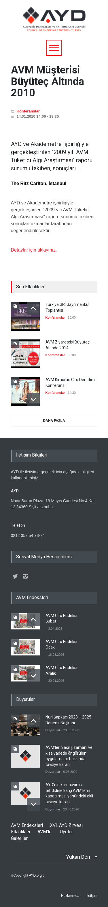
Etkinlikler (21, 831)
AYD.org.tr (37, 875)
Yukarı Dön (78, 857)
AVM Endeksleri (27, 825)
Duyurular (53, 730)
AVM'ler (45, 831)
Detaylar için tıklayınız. (34, 249)
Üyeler (66, 831)
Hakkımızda (70, 896)
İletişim (91, 896)
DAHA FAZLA (54, 421)
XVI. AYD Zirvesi (66, 825)
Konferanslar (28, 111)
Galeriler (19, 838)
